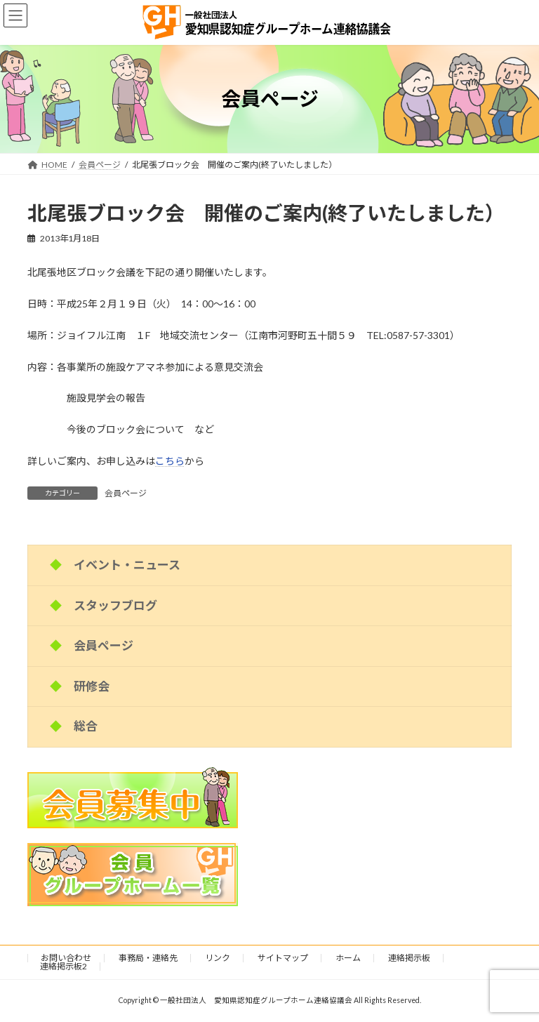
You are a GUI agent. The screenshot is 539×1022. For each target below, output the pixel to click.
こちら (170, 461)
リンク (217, 958)
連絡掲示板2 (63, 966)
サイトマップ (283, 958)
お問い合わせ (66, 958)
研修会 (91, 685)
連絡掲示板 (409, 958)
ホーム (348, 958)
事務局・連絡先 (148, 958)
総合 (86, 726)
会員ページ (126, 493)
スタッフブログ (115, 604)
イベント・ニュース (127, 564)
